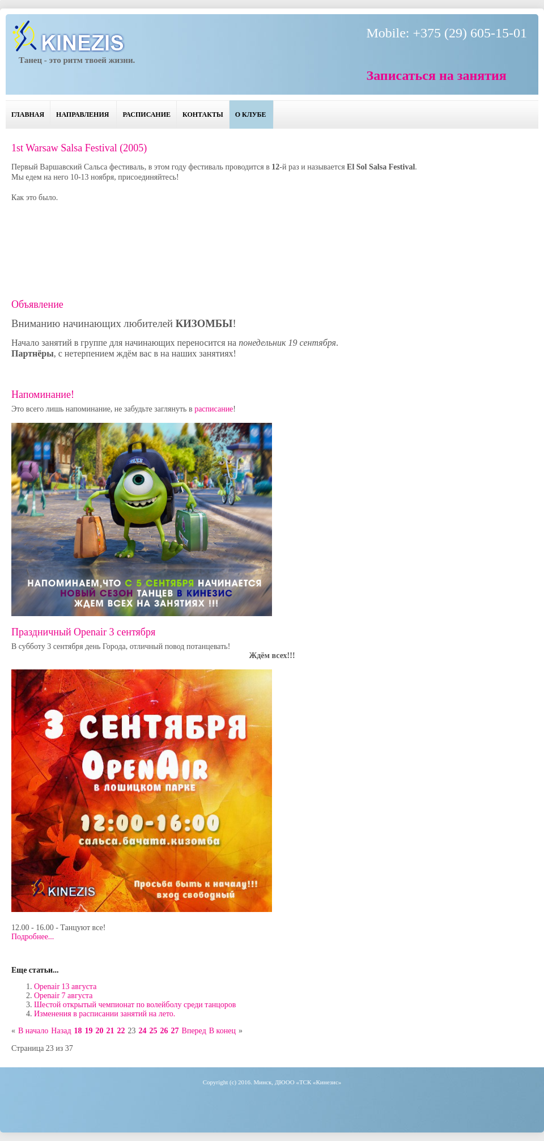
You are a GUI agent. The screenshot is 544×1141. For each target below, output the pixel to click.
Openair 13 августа (65, 986)
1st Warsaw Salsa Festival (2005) (79, 148)
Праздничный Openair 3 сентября (83, 632)
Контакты (202, 114)
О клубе (250, 114)
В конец (222, 1031)
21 (110, 1031)
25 (154, 1031)
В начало (33, 1031)
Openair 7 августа (63, 995)
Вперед (194, 1031)
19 (89, 1031)
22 (121, 1031)
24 (143, 1031)
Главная (27, 114)
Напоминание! (42, 394)
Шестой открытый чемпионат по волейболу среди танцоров (135, 1004)
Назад (61, 1031)
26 (164, 1031)
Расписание (146, 114)
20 (100, 1031)
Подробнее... (32, 936)
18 (78, 1031)
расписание (213, 409)
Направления (82, 114)
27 (175, 1031)
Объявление (37, 304)
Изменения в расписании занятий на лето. (104, 1013)
